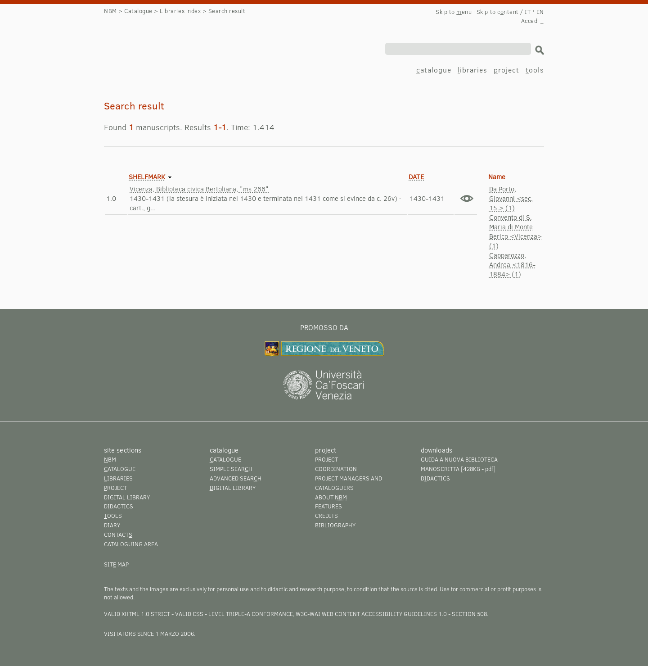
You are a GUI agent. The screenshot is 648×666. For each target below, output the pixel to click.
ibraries (472, 69)
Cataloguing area (131, 544)
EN (540, 12)
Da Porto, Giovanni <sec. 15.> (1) (511, 198)
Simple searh (231, 469)
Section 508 (469, 614)
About (331, 497)
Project (326, 459)
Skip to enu (454, 12)
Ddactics (118, 506)
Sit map (116, 564)
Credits (326, 516)
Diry (112, 525)
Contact (118, 534)
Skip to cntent (498, 12)
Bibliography (335, 525)
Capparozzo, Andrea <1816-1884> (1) (512, 264)
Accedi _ (532, 21)
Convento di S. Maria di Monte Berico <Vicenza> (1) (515, 231)
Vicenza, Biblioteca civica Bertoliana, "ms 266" (199, 188)
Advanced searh (235, 478)
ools (535, 69)
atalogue (433, 69)
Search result (149, 52)
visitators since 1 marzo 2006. (149, 634)
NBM (110, 11)
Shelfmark (147, 176)
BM (110, 459)
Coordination (336, 469)
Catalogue (138, 11)
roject (506, 69)
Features (328, 506)
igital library (127, 497)
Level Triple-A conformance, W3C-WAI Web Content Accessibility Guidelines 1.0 (327, 614)
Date (416, 176)
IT (528, 12)
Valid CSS (189, 614)
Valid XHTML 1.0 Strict (137, 614)
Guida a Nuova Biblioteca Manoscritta (459, 464)
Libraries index (180, 11)
